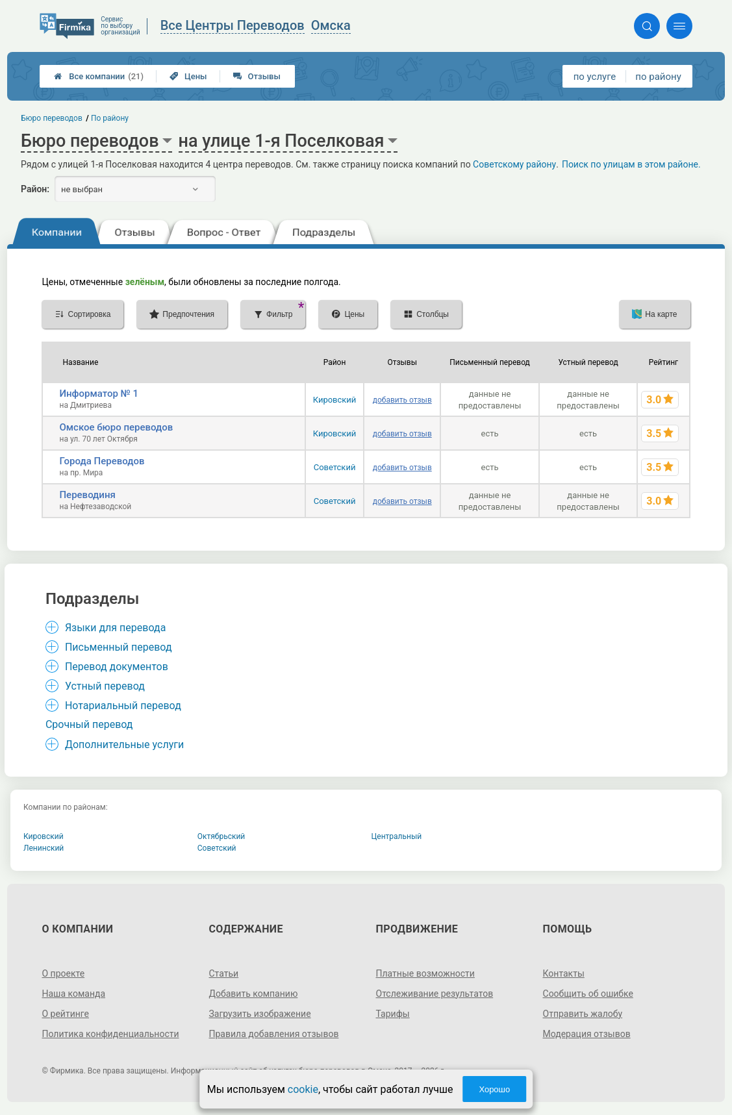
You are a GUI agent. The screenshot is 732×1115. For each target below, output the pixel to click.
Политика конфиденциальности (110, 1034)
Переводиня (87, 495)
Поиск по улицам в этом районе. (631, 164)
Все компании (99, 76)
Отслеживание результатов (435, 993)
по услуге (595, 76)
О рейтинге (65, 1014)
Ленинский (43, 848)
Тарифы (393, 1014)
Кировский (335, 400)
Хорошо (494, 1089)
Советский (335, 467)
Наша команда (73, 993)
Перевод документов (116, 666)
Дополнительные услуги (124, 744)
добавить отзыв (402, 400)
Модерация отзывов (587, 1034)
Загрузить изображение (259, 1014)
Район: (35, 189)
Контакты (564, 973)
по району (658, 76)
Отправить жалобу (583, 1014)
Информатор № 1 (98, 393)
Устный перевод (105, 686)
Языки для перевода (115, 627)
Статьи (223, 973)
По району (110, 118)
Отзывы (257, 76)
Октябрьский (221, 836)
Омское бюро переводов (116, 427)
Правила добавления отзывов (273, 1034)
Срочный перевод (89, 724)
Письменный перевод (118, 647)
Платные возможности (425, 973)
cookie (303, 1089)
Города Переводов (101, 461)
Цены (188, 76)
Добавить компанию (252, 993)
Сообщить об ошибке (588, 993)
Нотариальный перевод (123, 705)
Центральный (397, 836)
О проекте (63, 973)
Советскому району (514, 164)
